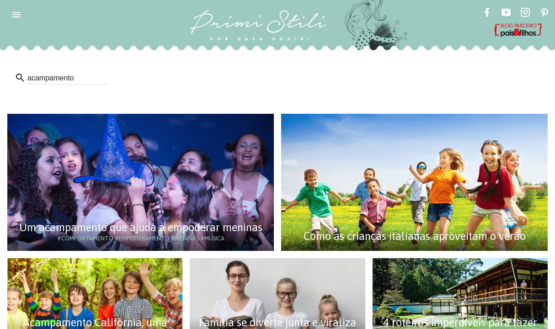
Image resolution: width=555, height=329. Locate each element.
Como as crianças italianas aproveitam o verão (415, 236)
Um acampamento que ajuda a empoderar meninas (140, 227)
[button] (16, 15)
